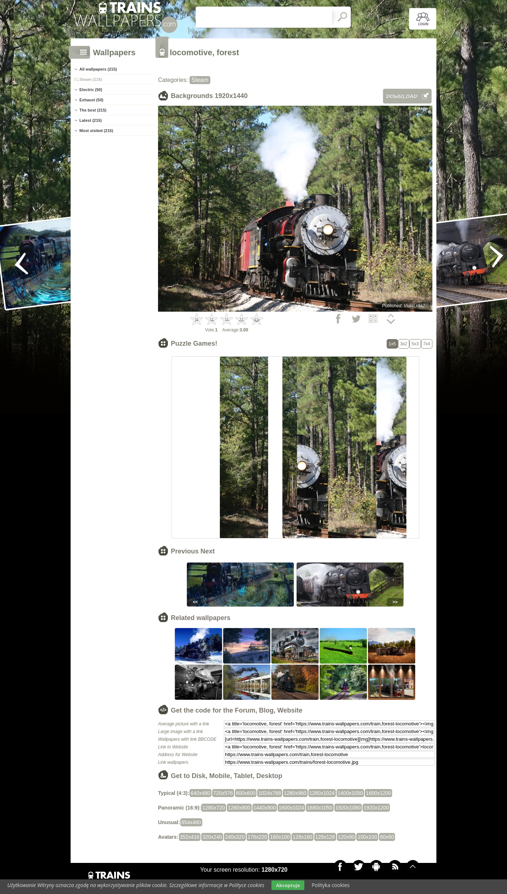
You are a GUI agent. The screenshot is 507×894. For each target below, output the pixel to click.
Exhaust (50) (91, 100)
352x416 (190, 837)
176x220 (257, 837)
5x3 (415, 343)
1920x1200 (376, 808)
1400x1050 (350, 793)
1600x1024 (291, 808)
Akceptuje (288, 885)
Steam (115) (90, 79)
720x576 (223, 793)
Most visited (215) (96, 130)
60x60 (387, 837)
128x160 (302, 837)
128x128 (325, 837)
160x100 (280, 837)
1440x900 (265, 808)
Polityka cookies (331, 885)
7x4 (426, 343)
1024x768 (269, 793)
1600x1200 (378, 793)
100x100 (367, 837)
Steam (199, 80)
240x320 (235, 837)
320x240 (212, 837)
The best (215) (92, 110)
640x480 (200, 793)
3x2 (403, 343)
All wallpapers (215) (98, 69)
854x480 (191, 822)
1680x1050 (319, 808)
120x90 (346, 837)
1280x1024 (322, 793)
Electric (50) (90, 89)
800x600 (246, 793)
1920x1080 (348, 808)
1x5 (392, 343)
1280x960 (295, 793)
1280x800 (239, 808)
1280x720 (213, 808)
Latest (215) (90, 120)
